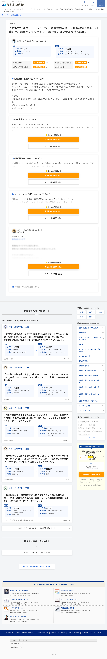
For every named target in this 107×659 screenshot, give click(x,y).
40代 (100, 312)
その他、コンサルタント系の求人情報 (37, 552)
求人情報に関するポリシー (29, 632)
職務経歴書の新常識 (67, 608)
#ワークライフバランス (94, 422)
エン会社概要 (9, 632)
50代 (81, 317)
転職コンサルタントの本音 (19, 591)
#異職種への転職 (33, 287)
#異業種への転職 (21, 287)
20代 (81, 312)
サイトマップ (97, 632)
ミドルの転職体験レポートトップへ (38, 567)
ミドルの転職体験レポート (15, 15)
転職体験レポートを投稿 (91, 474)
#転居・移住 (92, 425)
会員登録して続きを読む (53, 139)
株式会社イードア (18, 239)
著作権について (55, 632)
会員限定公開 (40, 62)
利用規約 (17, 632)
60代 (90, 317)
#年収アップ (7, 399)
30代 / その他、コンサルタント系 (36, 528)
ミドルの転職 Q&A (16, 608)
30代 (90, 312)
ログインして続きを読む (53, 146)
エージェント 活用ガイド (69, 599)
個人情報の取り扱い (43, 632)
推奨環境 (63, 632)
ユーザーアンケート (67, 591)
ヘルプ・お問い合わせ (73, 632)
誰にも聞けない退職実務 (18, 616)
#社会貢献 (82, 422)
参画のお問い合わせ (87, 632)
